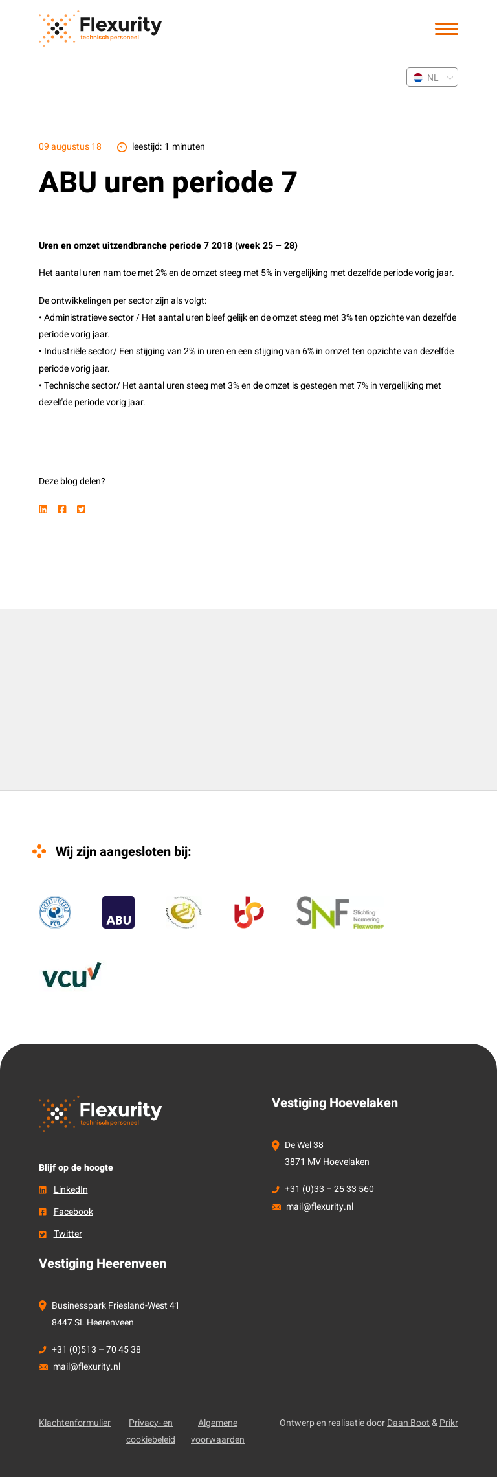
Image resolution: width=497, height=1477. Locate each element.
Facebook (73, 1212)
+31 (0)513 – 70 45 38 (96, 1350)
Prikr (448, 1423)
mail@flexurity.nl (319, 1206)
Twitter (68, 1234)
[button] (446, 29)
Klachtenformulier (75, 1423)
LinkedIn (71, 1190)
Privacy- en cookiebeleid (150, 1431)
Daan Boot (408, 1423)
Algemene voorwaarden (218, 1431)
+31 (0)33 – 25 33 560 (329, 1189)
